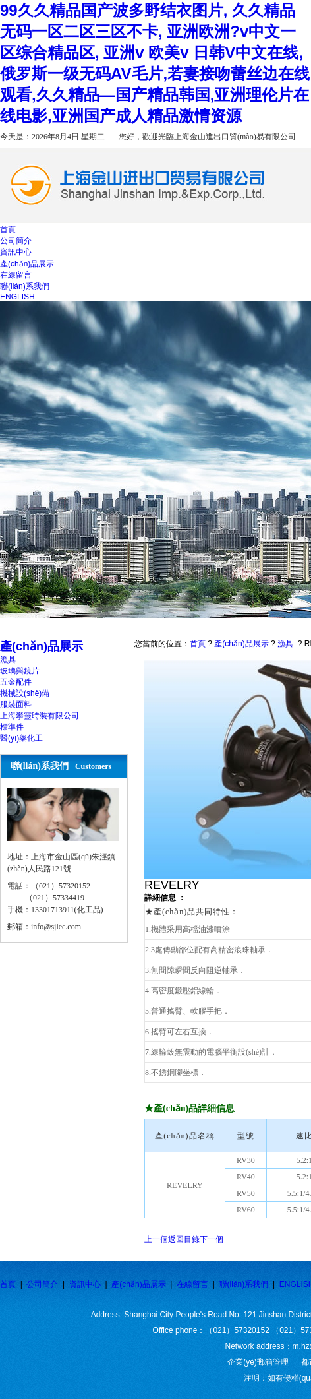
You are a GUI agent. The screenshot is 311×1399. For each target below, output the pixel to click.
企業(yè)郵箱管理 (258, 1362)
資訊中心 (85, 1284)
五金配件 (16, 682)
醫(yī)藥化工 (21, 738)
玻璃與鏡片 (20, 670)
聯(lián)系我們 (244, 1284)
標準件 (12, 726)
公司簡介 (42, 1284)
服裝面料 (16, 704)
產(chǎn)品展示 (241, 643)
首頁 (198, 643)
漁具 (8, 659)
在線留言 (192, 1284)
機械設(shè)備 (24, 693)
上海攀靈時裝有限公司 (39, 715)
